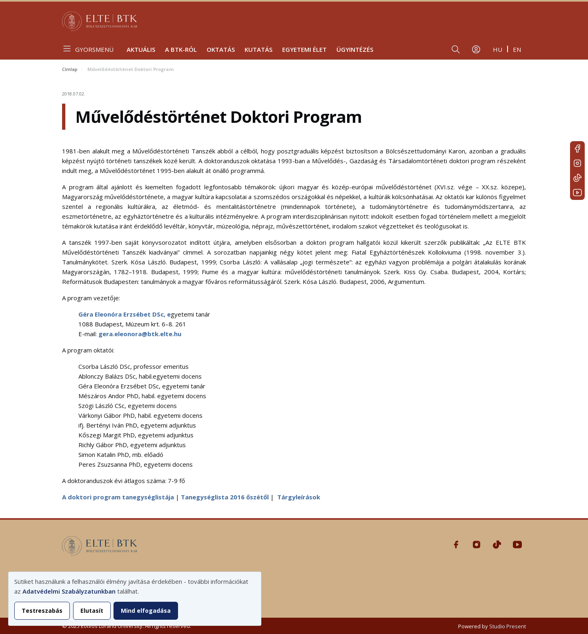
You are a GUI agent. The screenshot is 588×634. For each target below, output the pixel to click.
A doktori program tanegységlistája (118, 497)
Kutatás (258, 49)
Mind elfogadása (146, 610)
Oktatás (221, 49)
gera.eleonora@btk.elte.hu (139, 334)
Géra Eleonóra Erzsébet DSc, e (124, 314)
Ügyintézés (354, 49)
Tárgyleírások (298, 497)
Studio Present (507, 626)
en (517, 49)
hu (497, 49)
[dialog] (134, 599)
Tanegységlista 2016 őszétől (225, 497)
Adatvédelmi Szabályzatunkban (69, 591)
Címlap (70, 69)
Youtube (577, 192)
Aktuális (141, 49)
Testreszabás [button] (42, 610)
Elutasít (91, 610)
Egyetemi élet (304, 49)
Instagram (577, 163)
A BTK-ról (181, 49)
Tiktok (577, 178)
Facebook (577, 148)
